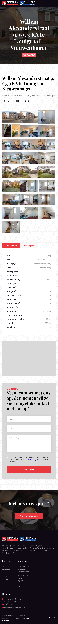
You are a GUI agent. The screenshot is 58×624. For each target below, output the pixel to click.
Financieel (6, 569)
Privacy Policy (23, 566)
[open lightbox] (11, 117)
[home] (10, 3)
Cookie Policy (23, 575)
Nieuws (5, 576)
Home (4, 566)
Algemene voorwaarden (23, 570)
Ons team (6, 579)
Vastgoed (6, 573)
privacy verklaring (29, 459)
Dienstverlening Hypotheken (24, 579)
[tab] (11, 245)
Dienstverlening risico (24, 585)
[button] (52, 3)
